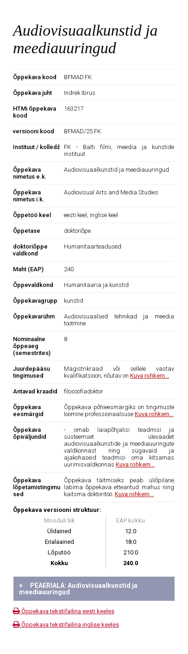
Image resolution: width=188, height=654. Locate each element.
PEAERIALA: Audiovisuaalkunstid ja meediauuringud (78, 589)
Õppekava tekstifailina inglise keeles (66, 624)
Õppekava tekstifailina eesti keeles (63, 611)
